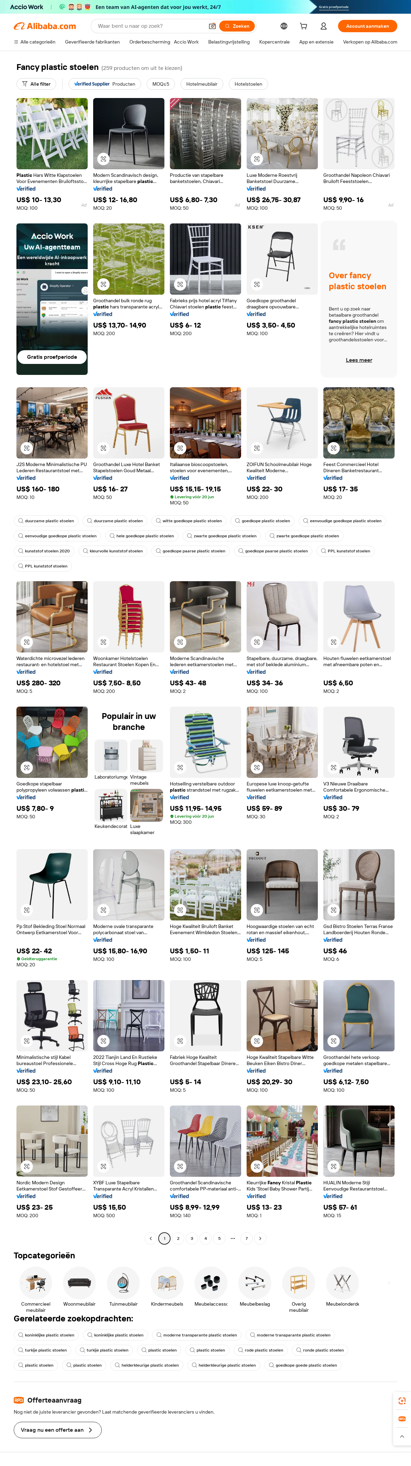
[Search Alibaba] (150, 26)
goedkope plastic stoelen (262, 521)
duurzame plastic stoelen (46, 521)
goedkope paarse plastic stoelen (190, 551)
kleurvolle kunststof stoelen (113, 551)
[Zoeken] (237, 26)
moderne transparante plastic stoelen (197, 1335)
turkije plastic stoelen (42, 1350)
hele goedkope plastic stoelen (142, 536)
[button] (212, 26)
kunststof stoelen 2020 (44, 551)
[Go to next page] (260, 1238)
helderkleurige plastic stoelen (147, 1365)
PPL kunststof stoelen (345, 551)
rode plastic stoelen (260, 1350)
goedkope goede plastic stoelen (303, 1365)
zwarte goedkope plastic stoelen (222, 536)
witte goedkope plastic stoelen (189, 521)
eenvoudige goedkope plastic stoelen (342, 521)
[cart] (305, 27)
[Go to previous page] (151, 1238)
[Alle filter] (36, 84)
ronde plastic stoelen (320, 1350)
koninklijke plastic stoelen (46, 1335)
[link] (402, 1401)
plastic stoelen (159, 1350)
